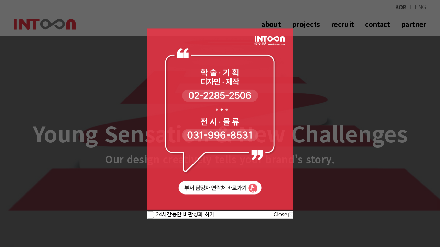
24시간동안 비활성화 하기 (185, 214)
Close (283, 214)
